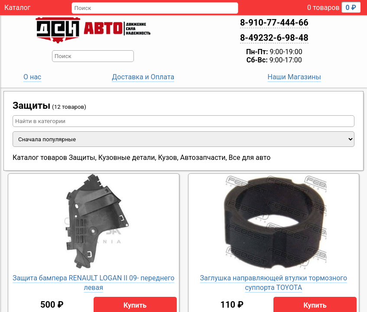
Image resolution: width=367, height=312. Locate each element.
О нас (32, 77)
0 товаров (334, 7)
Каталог (17, 7)
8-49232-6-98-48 (274, 37)
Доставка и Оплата (143, 77)
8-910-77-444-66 (274, 22)
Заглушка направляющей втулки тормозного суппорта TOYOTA (273, 283)
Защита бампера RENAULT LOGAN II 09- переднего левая (94, 283)
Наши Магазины (294, 77)
